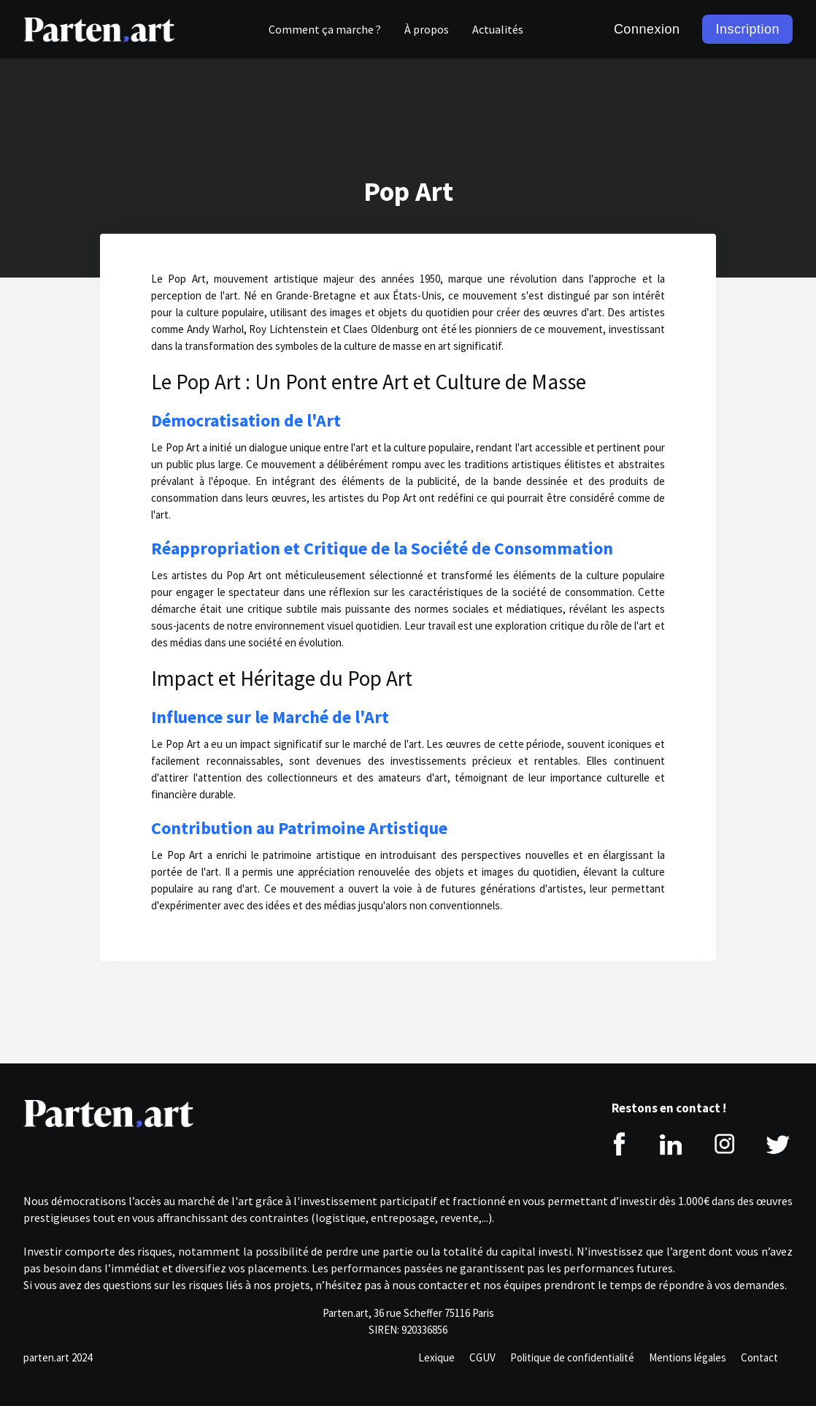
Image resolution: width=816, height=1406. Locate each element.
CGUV (482, 1357)
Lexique (436, 1357)
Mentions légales (687, 1357)
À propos (426, 29)
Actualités (497, 29)
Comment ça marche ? (325, 29)
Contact (759, 1357)
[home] (98, 29)
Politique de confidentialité (572, 1357)
